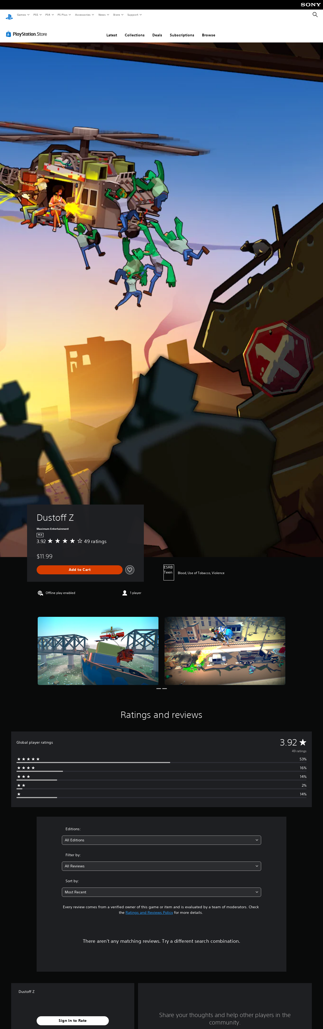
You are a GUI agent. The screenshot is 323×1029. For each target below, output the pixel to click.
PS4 (47, 14)
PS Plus (63, 14)
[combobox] (161, 835)
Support (132, 14)
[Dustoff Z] (98, 646)
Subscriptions (182, 30)
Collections (135, 30)
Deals (157, 30)
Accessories (82, 14)
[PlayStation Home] (9, 15)
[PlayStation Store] (27, 29)
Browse (208, 30)
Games (21, 14)
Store (116, 14)
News (102, 14)
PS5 (35, 14)
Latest (111, 30)
